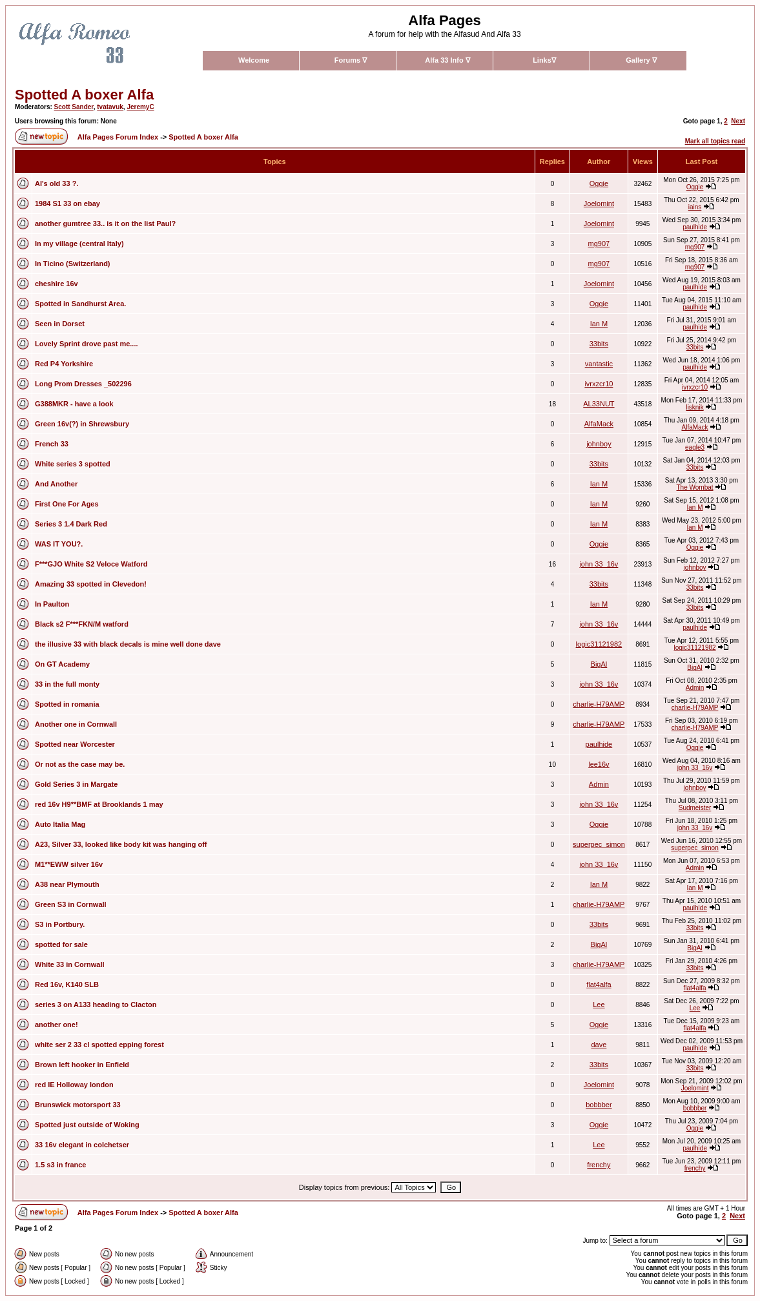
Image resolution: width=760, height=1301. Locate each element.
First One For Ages (67, 504)
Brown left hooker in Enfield (82, 1064)
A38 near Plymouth (67, 884)
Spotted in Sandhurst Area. (80, 303)
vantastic (599, 364)
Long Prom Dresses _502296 (83, 384)
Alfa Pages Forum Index (117, 137)
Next (738, 121)
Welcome (253, 60)
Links (544, 60)
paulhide (695, 227)
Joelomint (599, 203)
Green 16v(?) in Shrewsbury (82, 424)
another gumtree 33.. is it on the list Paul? (105, 223)
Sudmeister (695, 807)
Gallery (641, 60)
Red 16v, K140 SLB (67, 984)
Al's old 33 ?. (56, 183)
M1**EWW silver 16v (69, 864)
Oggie (599, 183)
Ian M (599, 324)
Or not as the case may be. (80, 764)
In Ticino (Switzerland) (72, 263)
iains (695, 207)
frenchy (598, 1165)
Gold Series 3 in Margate (76, 784)
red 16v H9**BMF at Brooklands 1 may (99, 804)
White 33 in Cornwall (70, 964)
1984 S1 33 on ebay (67, 203)
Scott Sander (74, 106)
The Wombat (695, 487)
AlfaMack (598, 424)
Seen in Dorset (60, 324)
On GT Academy (62, 664)
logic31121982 (599, 644)
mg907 (599, 243)
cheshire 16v (56, 283)
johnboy (598, 444)
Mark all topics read (715, 141)
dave (598, 1044)
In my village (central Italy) (79, 243)
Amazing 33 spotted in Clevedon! (91, 584)
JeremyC (140, 106)
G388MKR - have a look (74, 404)
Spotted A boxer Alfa (84, 95)
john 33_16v (598, 564)
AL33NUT (598, 404)
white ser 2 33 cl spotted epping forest (99, 1044)
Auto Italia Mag (60, 824)
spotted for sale (61, 944)
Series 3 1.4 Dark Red (71, 524)
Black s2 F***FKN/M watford (81, 624)
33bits (599, 344)
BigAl (599, 664)
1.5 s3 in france (61, 1165)
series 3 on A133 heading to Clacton (95, 1004)
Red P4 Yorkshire (64, 364)
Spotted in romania (67, 704)
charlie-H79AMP (598, 704)
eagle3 (694, 447)
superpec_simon (599, 844)
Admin (695, 687)
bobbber (598, 1104)
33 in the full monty (67, 684)
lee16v (598, 764)
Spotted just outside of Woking (87, 1125)
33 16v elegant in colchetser (82, 1145)
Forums (350, 60)
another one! (56, 1024)
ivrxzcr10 (598, 384)
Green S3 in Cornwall (71, 904)
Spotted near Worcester (75, 744)
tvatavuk (110, 106)
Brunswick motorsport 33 (78, 1104)
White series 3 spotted (72, 464)
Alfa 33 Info (447, 60)
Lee (598, 1004)
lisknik (694, 407)
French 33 (51, 444)
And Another (56, 484)
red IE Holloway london (74, 1084)
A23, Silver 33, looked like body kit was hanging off (121, 844)
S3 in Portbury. (60, 924)
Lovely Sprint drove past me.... (86, 344)
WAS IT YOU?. (59, 544)
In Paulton (52, 604)
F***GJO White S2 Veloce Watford (91, 564)
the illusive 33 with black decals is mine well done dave (128, 644)
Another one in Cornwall (76, 724)
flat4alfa (598, 984)
